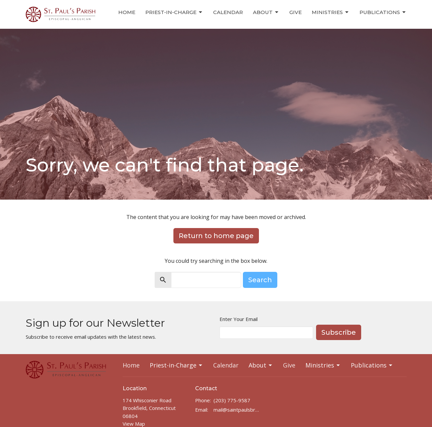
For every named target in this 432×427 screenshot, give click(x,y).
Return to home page (216, 236)
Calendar (228, 12)
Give (295, 12)
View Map (134, 423)
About (266, 12)
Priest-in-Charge (174, 12)
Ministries (330, 12)
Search (260, 280)
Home (126, 12)
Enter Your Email (239, 319)
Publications (383, 12)
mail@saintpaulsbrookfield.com (237, 409)
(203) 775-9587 (231, 400)
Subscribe (338, 332)
